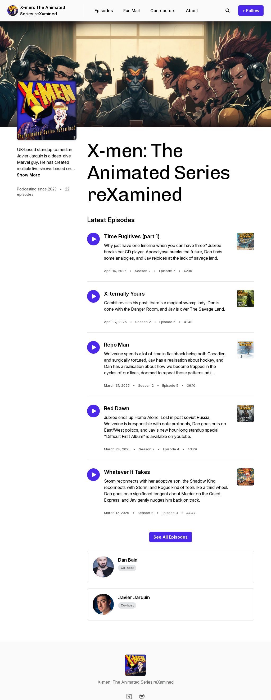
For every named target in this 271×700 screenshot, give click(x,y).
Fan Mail (131, 10)
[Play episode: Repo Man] (93, 347)
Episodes (103, 10)
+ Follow (250, 10)
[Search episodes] (227, 10)
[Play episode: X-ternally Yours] (93, 296)
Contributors (162, 10)
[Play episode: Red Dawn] (93, 411)
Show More (28, 175)
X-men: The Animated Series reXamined (42, 10)
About (192, 10)
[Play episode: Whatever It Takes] (93, 474)
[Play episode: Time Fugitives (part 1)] (93, 239)
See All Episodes (170, 537)
